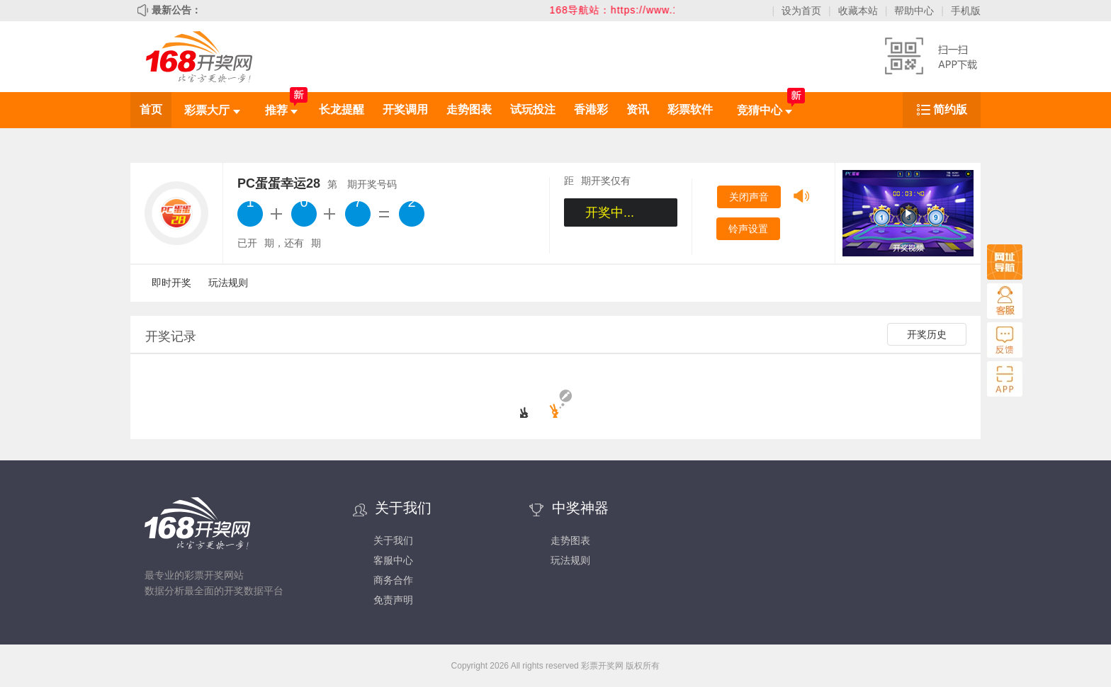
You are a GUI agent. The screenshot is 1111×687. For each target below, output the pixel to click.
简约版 (950, 109)
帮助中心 (914, 10)
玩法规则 (228, 282)
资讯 (637, 109)
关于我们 (393, 540)
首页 (151, 109)
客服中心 (393, 560)
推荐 (281, 110)
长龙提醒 (341, 109)
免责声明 (393, 600)
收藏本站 (858, 10)
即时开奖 (171, 282)
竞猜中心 (764, 110)
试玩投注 (533, 109)
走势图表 (469, 109)
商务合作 (393, 580)
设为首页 (801, 10)
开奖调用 (405, 109)
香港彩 (591, 109)
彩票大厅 (211, 110)
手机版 (966, 10)
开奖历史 (927, 334)
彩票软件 (690, 109)
